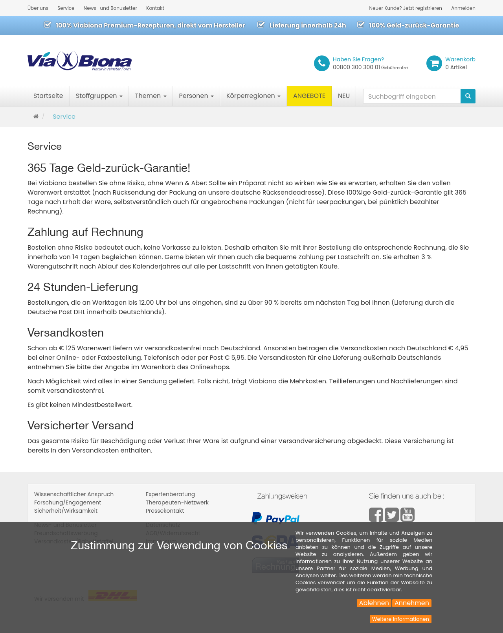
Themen (151, 95)
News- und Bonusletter (110, 8)
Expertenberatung (170, 494)
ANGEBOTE (309, 95)
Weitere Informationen (400, 619)
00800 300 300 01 (371, 63)
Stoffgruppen (99, 95)
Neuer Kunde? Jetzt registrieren (405, 8)
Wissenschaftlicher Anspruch (74, 494)
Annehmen (412, 603)
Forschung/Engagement (67, 502)
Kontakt (155, 8)
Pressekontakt (165, 511)
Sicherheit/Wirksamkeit (65, 511)
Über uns (38, 8)
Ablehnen (374, 603)
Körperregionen (253, 95)
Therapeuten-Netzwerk (177, 502)
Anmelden (463, 8)
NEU (344, 95)
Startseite (48, 95)
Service (65, 8)
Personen (196, 95)
